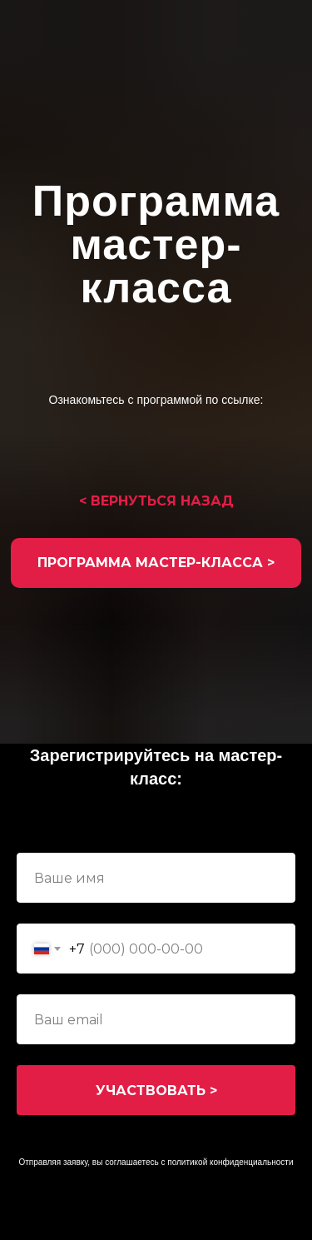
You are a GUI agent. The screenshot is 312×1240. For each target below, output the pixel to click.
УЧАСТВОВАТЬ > (156, 1090)
